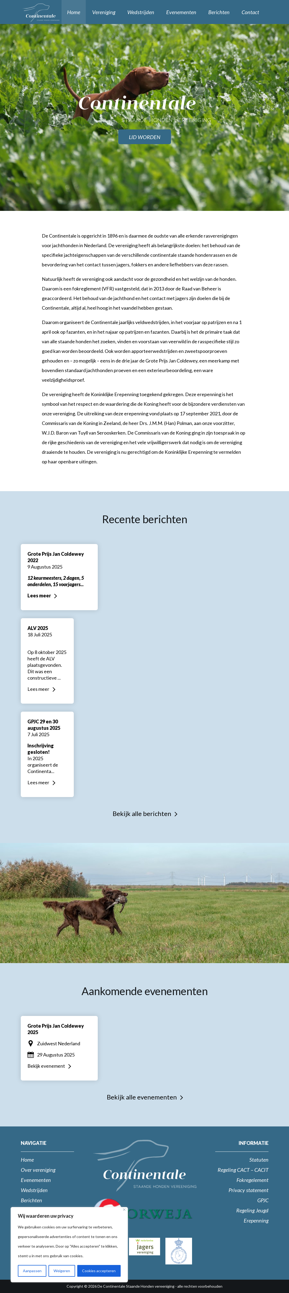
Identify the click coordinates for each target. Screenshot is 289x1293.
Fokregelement (252, 1180)
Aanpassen (32, 1270)
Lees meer (39, 595)
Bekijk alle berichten (142, 813)
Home (73, 12)
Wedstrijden (140, 12)
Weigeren (62, 1270)
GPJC (262, 1200)
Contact (250, 12)
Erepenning (256, 1220)
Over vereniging (38, 1169)
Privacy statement (248, 1190)
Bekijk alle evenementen (142, 1097)
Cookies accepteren (99, 1270)
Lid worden (144, 137)
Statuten (258, 1159)
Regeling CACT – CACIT (243, 1169)
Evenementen (181, 12)
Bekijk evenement (46, 1066)
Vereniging (103, 12)
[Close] (124, 1209)
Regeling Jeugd (252, 1210)
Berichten (219, 12)
